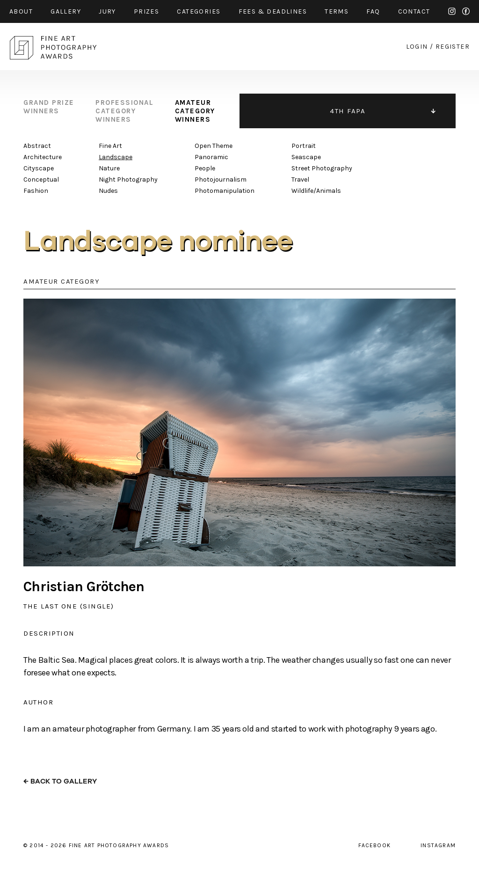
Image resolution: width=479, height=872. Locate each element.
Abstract (37, 146)
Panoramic (211, 157)
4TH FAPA (347, 111)
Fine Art (110, 146)
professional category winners (124, 111)
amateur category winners (195, 111)
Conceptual (41, 179)
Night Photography (128, 179)
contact (414, 11)
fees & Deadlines (273, 11)
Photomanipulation (224, 191)
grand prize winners (48, 106)
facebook (466, 11)
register (452, 47)
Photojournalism (221, 179)
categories (198, 11)
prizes (146, 11)
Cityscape (38, 168)
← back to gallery (60, 781)
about (21, 11)
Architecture (42, 157)
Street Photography (321, 168)
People (205, 168)
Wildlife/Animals (316, 191)
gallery (66, 11)
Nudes (108, 191)
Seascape (306, 157)
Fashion (35, 191)
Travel (300, 179)
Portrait (303, 146)
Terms (336, 11)
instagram (452, 11)
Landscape (115, 157)
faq (373, 11)
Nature (109, 168)
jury (107, 11)
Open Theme (213, 146)
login (417, 47)
